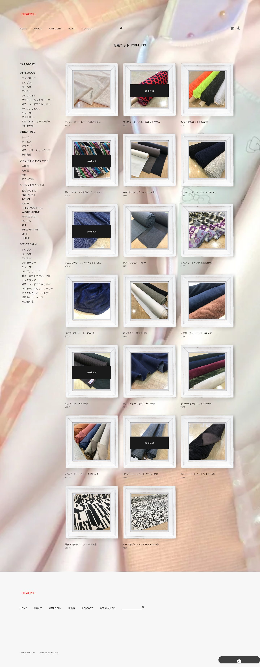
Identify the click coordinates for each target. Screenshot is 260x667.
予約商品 (26, 154)
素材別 (25, 170)
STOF (25, 234)
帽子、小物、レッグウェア (36, 150)
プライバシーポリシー (29, 652)
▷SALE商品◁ (27, 73)
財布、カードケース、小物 (36, 275)
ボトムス (26, 87)
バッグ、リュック (31, 108)
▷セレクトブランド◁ (32, 185)
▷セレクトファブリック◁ (34, 160)
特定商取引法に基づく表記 (55, 652)
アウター (26, 91)
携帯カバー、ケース (32, 297)
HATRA (26, 203)
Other (26, 238)
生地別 (25, 166)
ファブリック (29, 78)
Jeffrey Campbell (32, 208)
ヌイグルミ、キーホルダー (36, 121)
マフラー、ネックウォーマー (37, 100)
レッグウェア (29, 95)
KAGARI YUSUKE (31, 212)
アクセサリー (29, 117)
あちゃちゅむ (29, 190)
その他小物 (28, 125)
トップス (26, 82)
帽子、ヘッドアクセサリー (36, 104)
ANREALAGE (29, 195)
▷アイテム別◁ (28, 244)
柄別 (24, 175)
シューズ (26, 113)
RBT (24, 225)
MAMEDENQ (29, 216)
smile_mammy (30, 229)
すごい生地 (28, 179)
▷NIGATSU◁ (27, 132)
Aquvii (26, 199)
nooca (26, 221)
